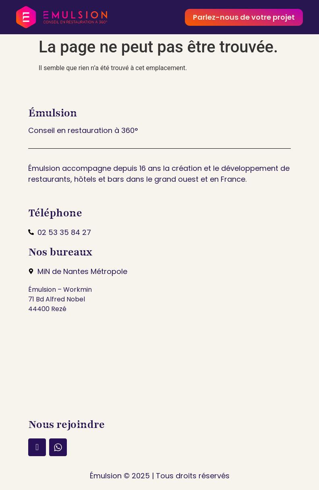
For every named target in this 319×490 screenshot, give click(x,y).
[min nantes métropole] (159, 365)
